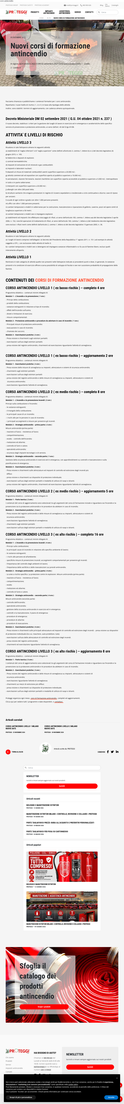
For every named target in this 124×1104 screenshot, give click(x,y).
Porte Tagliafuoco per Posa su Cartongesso (47, 831)
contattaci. (59, 702)
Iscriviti (62, 786)
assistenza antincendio (64, 12)
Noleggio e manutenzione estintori (42, 805)
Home (42, 18)
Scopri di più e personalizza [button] (21, 1097)
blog (101, 5)
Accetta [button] (111, 1097)
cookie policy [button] (73, 1084)
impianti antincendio (49, 12)
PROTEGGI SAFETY (26, 5)
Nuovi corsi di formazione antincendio (68, 18)
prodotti (35, 12)
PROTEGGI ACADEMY (42, 5)
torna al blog (17, 752)
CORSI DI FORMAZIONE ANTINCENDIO (69, 280)
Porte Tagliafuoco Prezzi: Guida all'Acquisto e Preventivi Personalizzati (60, 823)
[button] (117, 1078)
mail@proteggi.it (72, 5)
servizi (78, 12)
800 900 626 (87, 5)
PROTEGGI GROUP (12, 5)
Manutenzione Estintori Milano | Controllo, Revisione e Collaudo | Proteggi (61, 814)
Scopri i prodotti (32, 1007)
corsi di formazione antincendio (44, 698)
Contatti (89, 12)
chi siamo (107, 5)
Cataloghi (115, 5)
